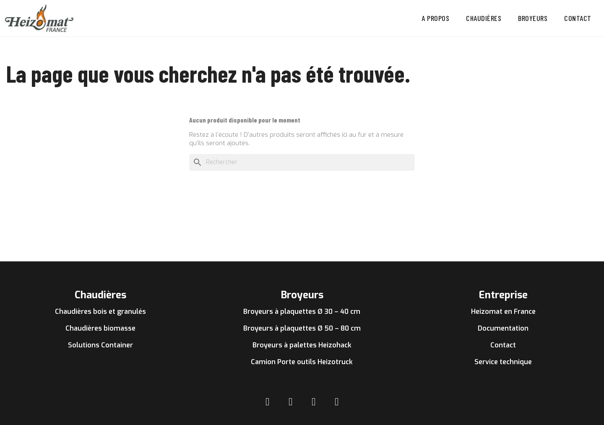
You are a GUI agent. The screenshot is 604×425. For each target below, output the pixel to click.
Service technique (503, 361)
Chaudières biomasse (100, 328)
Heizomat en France (503, 311)
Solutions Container (100, 345)
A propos (435, 18)
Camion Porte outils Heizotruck (302, 361)
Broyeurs (532, 18)
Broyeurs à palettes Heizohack (302, 345)
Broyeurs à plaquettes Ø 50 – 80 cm (302, 328)
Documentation (503, 328)
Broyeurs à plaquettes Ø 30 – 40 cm (301, 311)
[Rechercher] (302, 162)
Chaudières (483, 18)
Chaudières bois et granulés (100, 311)
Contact (577, 18)
